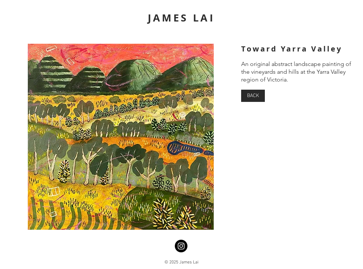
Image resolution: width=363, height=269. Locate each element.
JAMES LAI (181, 17)
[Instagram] (181, 246)
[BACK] (253, 96)
